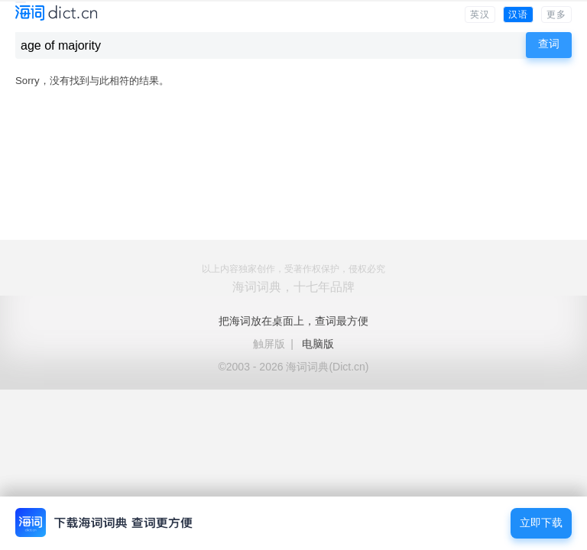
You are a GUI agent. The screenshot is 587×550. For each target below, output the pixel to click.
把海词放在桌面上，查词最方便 (293, 321)
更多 (556, 14)
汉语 (518, 14)
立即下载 (541, 523)
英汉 (480, 14)
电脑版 (318, 344)
